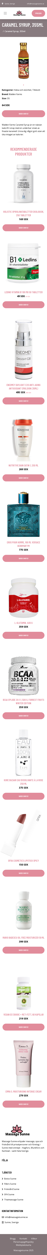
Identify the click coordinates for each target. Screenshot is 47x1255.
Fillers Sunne (10, 1183)
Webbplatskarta (23, 1245)
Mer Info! (23, 113)
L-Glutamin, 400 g (24, 622)
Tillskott (36, 90)
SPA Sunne (9, 1194)
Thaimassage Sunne (13, 1199)
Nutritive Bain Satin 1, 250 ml (23, 465)
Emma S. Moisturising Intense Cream (23, 1091)
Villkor (34, 1238)
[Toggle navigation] (5, 13)
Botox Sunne (10, 1178)
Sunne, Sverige (10, 4)
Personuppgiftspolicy (23, 1241)
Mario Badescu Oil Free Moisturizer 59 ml (23, 937)
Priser (38, 13)
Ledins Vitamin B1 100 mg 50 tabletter (24, 292)
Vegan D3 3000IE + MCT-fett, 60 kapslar (24, 1014)
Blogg (13, 1238)
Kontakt (23, 1238)
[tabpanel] (23, 61)
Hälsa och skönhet (22, 90)
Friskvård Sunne (11, 1189)
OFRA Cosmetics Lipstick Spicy (23, 860)
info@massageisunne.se (35, 4)
